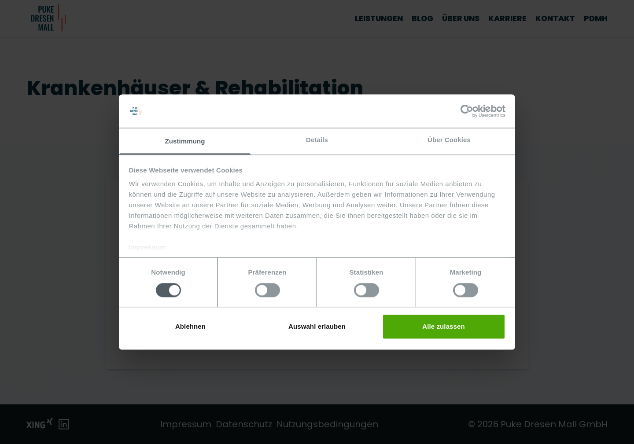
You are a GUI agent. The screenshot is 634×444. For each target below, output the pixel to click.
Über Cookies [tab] (449, 140)
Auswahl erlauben (317, 326)
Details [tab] (317, 140)
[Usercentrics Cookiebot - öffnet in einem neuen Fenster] (466, 110)
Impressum (147, 247)
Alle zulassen (443, 326)
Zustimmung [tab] (185, 141)
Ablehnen (190, 326)
